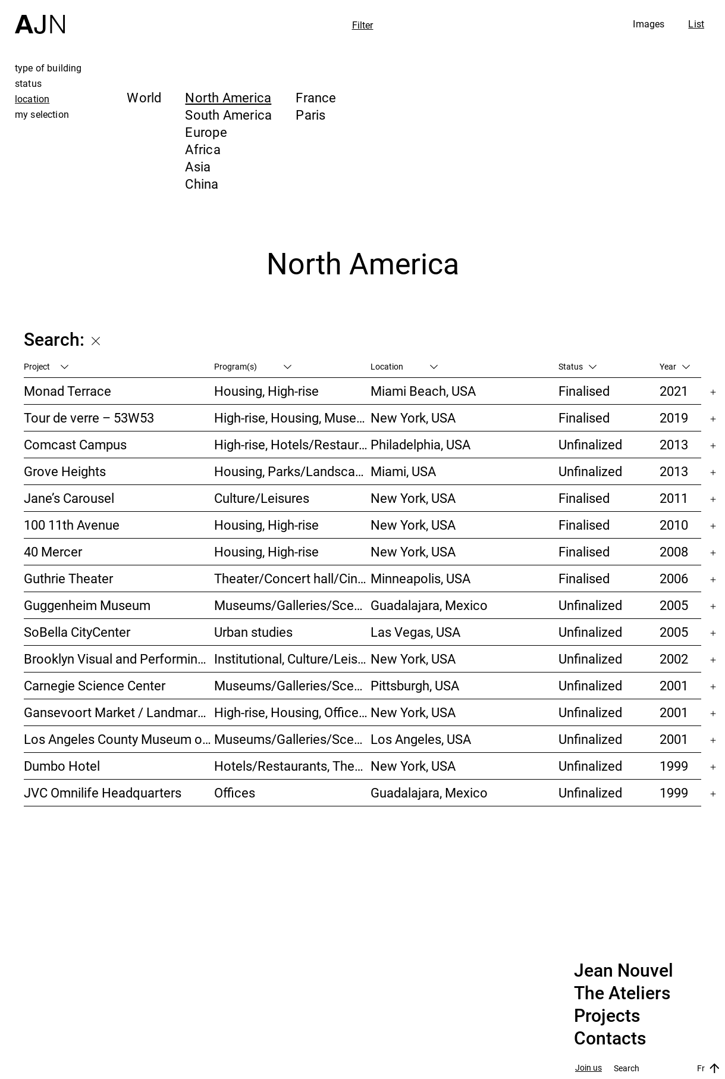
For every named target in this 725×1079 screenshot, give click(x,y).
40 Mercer (53, 551)
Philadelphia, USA (420, 444)
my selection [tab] (42, 114)
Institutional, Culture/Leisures (292, 658)
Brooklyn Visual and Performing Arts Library (119, 658)
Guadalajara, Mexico (429, 605)
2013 (674, 444)
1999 (674, 765)
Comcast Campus (75, 444)
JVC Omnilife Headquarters (102, 792)
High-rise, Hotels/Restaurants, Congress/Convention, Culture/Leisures (292, 444)
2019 (674, 417)
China (201, 183)
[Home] (40, 17)
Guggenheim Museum (87, 605)
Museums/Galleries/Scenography (292, 605)
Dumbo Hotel (62, 765)
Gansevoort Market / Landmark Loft (119, 712)
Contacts (610, 1038)
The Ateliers (622, 993)
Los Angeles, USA (421, 739)
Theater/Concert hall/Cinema (292, 578)
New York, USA (413, 417)
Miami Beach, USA (423, 390)
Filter (363, 25)
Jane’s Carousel (69, 497)
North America (228, 97)
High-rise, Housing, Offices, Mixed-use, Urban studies (292, 712)
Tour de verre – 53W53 (89, 417)
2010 (674, 524)
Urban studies (253, 631)
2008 (674, 551)
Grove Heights (65, 471)
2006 (674, 578)
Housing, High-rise (266, 390)
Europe (206, 131)
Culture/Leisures (261, 497)
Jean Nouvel (623, 970)
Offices (234, 792)
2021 (674, 390)
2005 (674, 605)
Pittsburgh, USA (415, 685)
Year (675, 366)
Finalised (584, 390)
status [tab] (28, 83)
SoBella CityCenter (77, 631)
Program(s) (252, 366)
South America (228, 114)
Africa (202, 149)
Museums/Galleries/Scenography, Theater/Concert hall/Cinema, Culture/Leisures (292, 685)
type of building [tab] (48, 67)
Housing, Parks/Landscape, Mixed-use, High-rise (292, 471)
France (316, 97)
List (696, 23)
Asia (198, 166)
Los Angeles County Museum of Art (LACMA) (119, 739)
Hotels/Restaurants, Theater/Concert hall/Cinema (292, 765)
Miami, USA (403, 471)
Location (404, 366)
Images (648, 23)
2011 (674, 497)
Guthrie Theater (68, 578)
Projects (607, 1016)
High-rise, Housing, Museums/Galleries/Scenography (292, 417)
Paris (310, 114)
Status (577, 366)
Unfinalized (590, 444)
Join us (588, 1068)
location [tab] (32, 98)
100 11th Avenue (72, 524)
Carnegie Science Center (94, 685)
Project (46, 366)
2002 (674, 658)
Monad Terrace (67, 390)
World (144, 97)
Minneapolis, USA (420, 578)
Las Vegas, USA (415, 631)
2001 (674, 685)
